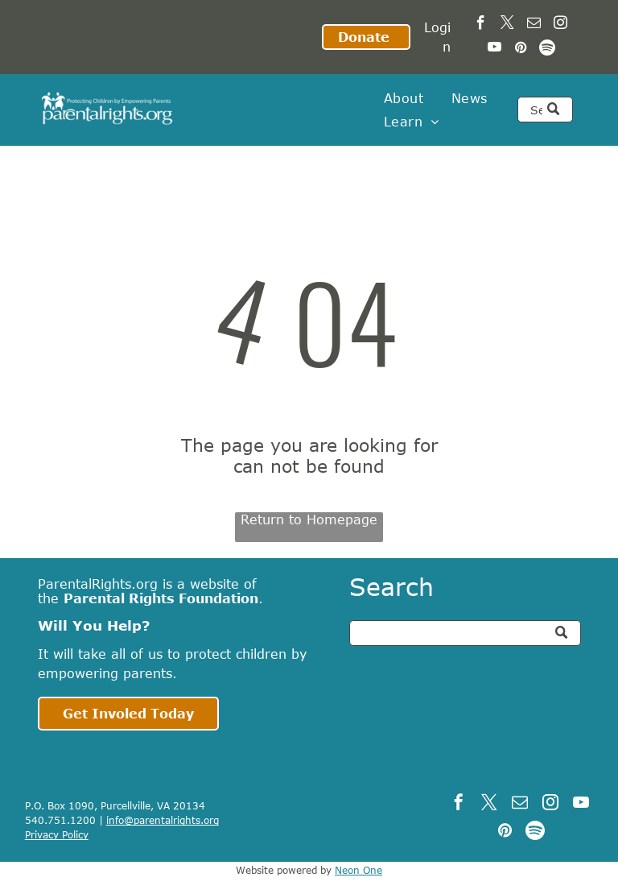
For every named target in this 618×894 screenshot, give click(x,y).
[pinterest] (521, 49)
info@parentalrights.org (162, 820)
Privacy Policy (57, 834)
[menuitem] (403, 98)
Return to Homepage (309, 519)
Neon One (358, 869)
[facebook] (481, 25)
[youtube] (494, 49)
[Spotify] (548, 49)
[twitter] (507, 25)
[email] (534, 25)
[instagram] (560, 25)
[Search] (544, 109)
